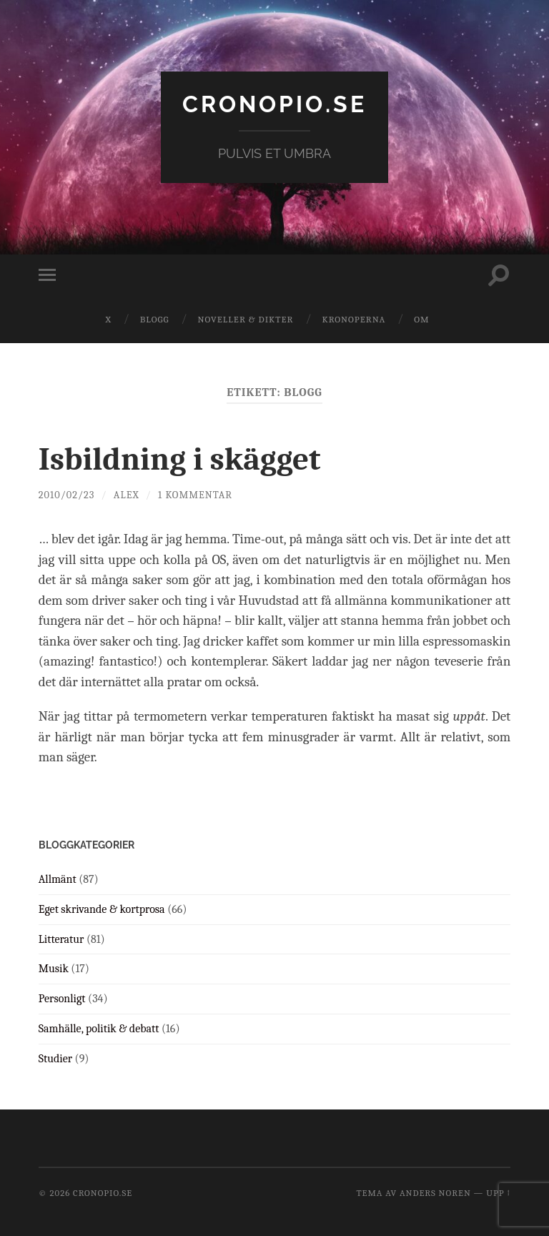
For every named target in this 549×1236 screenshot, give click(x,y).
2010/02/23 (67, 495)
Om (421, 319)
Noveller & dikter (246, 319)
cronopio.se (274, 104)
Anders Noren (435, 1192)
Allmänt (57, 879)
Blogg (154, 319)
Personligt (62, 998)
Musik (54, 968)
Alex (126, 495)
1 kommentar (195, 495)
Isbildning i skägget (180, 459)
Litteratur (61, 939)
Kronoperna (353, 319)
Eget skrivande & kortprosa (102, 909)
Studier (55, 1058)
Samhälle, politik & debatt (99, 1028)
